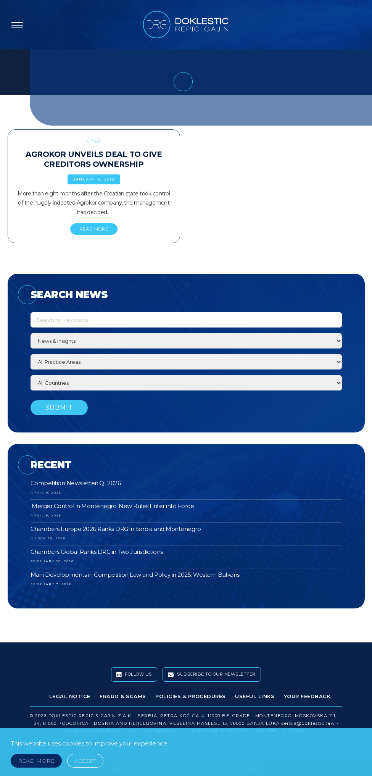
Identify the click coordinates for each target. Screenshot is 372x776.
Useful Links (254, 696)
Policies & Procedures (190, 696)
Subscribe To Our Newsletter (212, 674)
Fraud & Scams (123, 696)
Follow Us (134, 674)
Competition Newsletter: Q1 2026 (76, 483)
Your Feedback (307, 696)
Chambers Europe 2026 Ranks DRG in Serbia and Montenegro (116, 528)
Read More (36, 760)
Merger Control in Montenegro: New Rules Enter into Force (112, 506)
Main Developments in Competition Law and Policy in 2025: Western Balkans (135, 574)
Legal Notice (69, 696)
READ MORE (93, 229)
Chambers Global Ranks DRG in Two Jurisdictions (97, 551)
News (94, 142)
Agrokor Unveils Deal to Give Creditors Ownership (94, 159)
